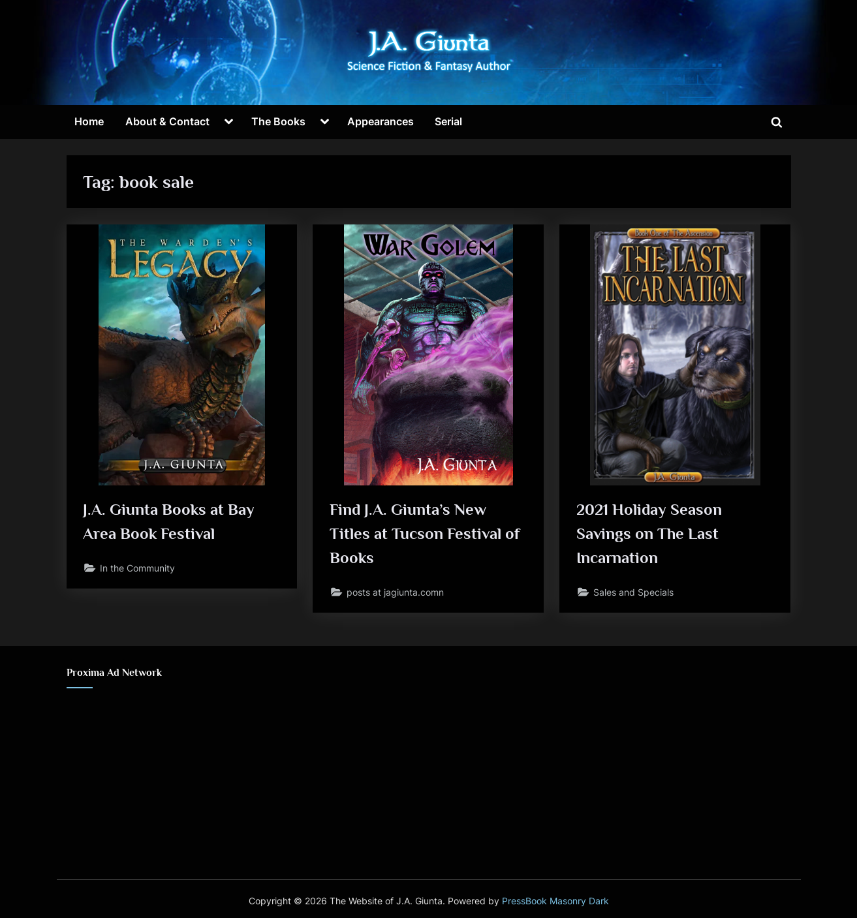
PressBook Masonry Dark (555, 901)
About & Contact (167, 121)
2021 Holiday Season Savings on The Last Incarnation (649, 534)
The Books (278, 121)
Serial (448, 121)
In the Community (137, 568)
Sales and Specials (633, 592)
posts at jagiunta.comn (395, 592)
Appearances (380, 121)
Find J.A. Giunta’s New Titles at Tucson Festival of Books (425, 534)
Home (89, 121)
